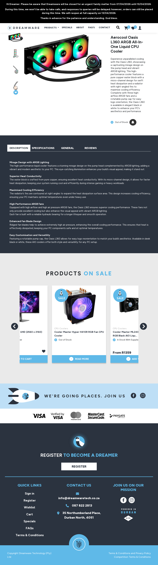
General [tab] (67, 148)
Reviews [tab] (91, 148)
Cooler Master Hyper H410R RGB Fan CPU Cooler (79, 333)
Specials (67, 27)
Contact (104, 27)
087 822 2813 (79, 505)
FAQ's (91, 27)
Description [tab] (19, 148)
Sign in (29, 493)
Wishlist (29, 507)
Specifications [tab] (43, 148)
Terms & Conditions (30, 535)
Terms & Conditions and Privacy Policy (129, 553)
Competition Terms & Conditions (132, 556)
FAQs (29, 528)
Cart (29, 514)
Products (50, 27)
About (80, 27)
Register (79, 466)
